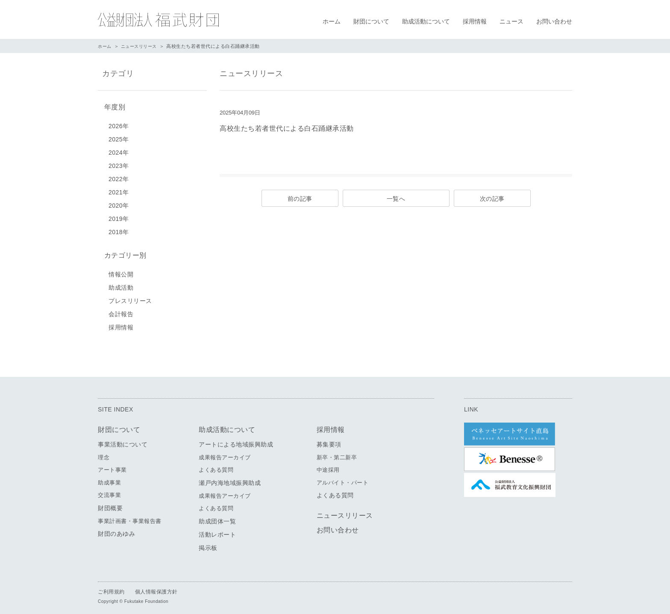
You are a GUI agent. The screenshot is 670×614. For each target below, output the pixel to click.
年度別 (112, 106)
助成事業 (109, 479)
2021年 (119, 190)
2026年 (119, 124)
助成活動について (426, 21)
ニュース (511, 21)
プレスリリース (130, 297)
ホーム (332, 21)
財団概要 (110, 504)
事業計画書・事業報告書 (130, 517)
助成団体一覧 (217, 517)
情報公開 (121, 270)
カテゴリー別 (123, 252)
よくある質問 (216, 467)
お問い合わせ (554, 21)
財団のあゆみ (116, 530)
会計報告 (121, 310)
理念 (103, 454)
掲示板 (208, 544)
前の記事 (300, 198)
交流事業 (109, 492)
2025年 (119, 137)
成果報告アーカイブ (225, 454)
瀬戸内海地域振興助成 (230, 479)
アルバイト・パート (343, 479)
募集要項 (329, 441)
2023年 (119, 164)
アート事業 (112, 467)
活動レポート (217, 531)
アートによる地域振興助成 (236, 441)
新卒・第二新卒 (337, 454)
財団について (371, 21)
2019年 (119, 217)
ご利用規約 (111, 588)
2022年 (119, 177)
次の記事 (492, 198)
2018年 (119, 230)
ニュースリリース (142, 46)
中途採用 (328, 467)
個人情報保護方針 (156, 588)
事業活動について (122, 441)
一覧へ (396, 198)
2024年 (119, 150)
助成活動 (121, 284)
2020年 (119, 203)
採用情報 (475, 21)
